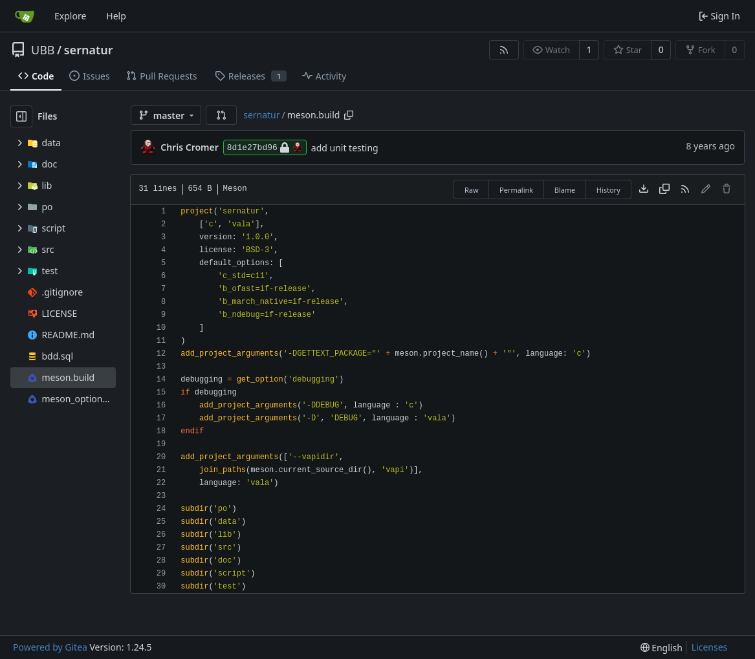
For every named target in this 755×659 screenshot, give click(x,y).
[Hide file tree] (21, 116)
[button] (221, 115)
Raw (472, 190)
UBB (43, 49)
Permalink (516, 190)
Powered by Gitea (50, 647)
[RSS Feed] (504, 49)
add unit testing (344, 148)
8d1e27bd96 (265, 147)
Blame (565, 190)
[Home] (24, 16)
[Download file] (643, 189)
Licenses (710, 647)
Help (116, 16)
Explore (70, 16)
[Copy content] (664, 189)
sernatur (88, 49)
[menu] (661, 648)
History (608, 190)
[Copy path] (348, 115)
